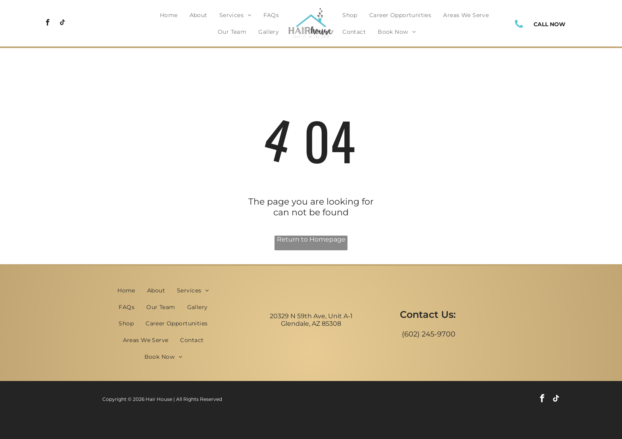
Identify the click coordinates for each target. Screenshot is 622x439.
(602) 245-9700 (428, 334)
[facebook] (48, 23)
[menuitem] (169, 15)
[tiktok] (62, 23)
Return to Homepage (311, 239)
